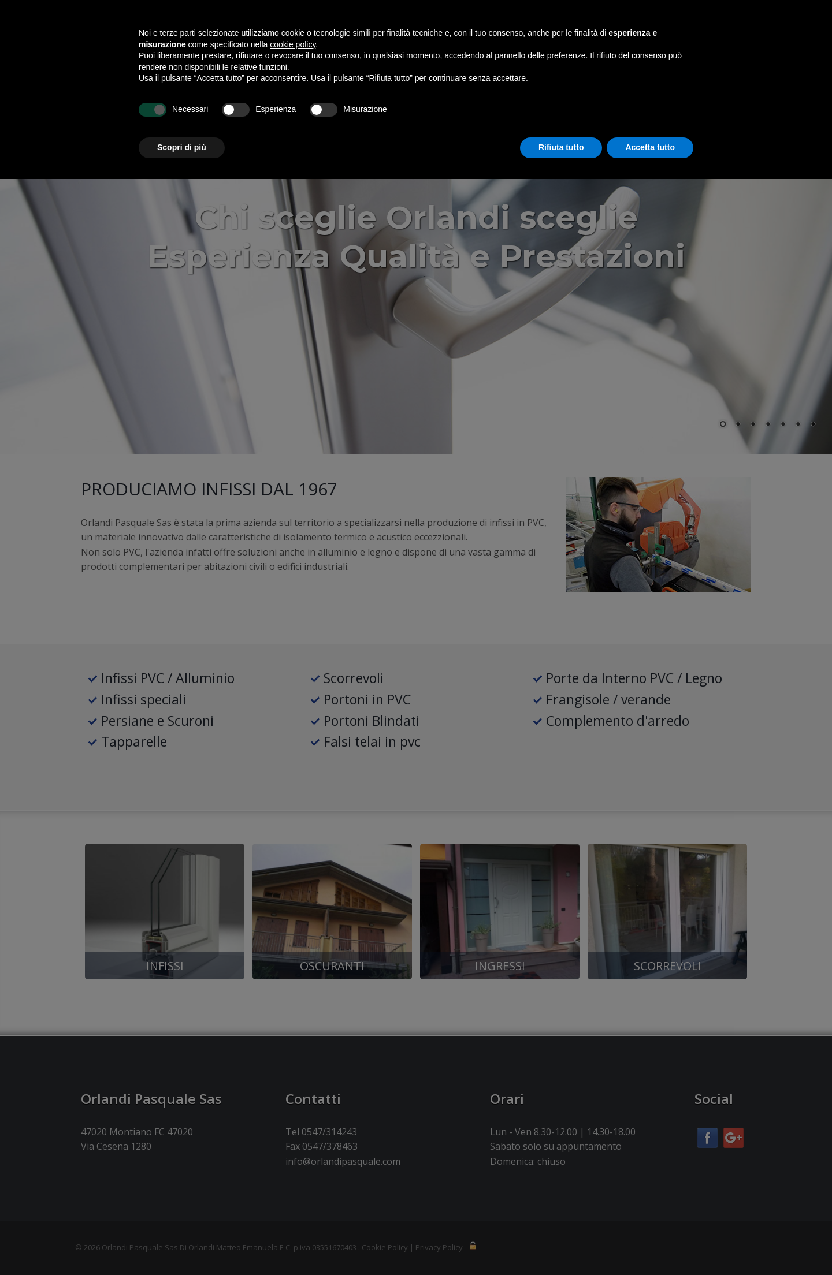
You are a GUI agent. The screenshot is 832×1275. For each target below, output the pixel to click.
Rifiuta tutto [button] (561, 1243)
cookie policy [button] (292, 1140)
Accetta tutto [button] (650, 1243)
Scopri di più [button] (181, 1243)
